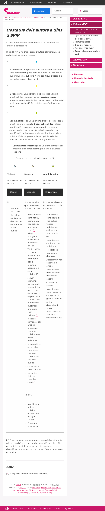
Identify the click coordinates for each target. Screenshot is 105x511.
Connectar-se (17, 508)
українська (38, 492)
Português (43, 490)
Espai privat (33, 508)
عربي (24, 487)
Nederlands (30, 490)
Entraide (52, 3)
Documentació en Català (21, 18)
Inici (6, 18)
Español (54, 487)
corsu (35, 487)
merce (18, 484)
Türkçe (27, 492)
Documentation (17, 3)
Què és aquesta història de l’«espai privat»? (87, 37)
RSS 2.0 (71, 508)
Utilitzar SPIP (38, 18)
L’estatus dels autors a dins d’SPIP (86, 31)
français (19, 490)
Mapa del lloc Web (83, 79)
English (44, 487)
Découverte (67, 3)
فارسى (12, 490)
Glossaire (78, 75)
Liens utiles (79, 83)
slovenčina (55, 490)
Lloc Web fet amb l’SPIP (7, 508)
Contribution (36, 3)
